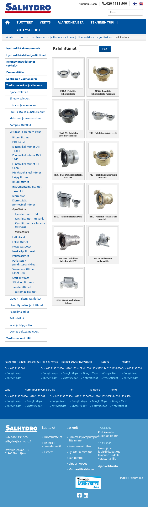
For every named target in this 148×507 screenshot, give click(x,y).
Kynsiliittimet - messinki (29, 218)
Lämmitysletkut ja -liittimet (26, 305)
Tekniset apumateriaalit (51, 444)
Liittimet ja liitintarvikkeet (25, 131)
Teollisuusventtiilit (18, 338)
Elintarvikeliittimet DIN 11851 (26, 148)
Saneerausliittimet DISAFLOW (23, 271)
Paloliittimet (22, 232)
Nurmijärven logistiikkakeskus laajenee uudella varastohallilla (109, 453)
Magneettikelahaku (81, 469)
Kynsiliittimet (19, 209)
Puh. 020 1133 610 (71, 368)
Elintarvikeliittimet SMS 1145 (26, 157)
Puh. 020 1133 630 (111, 368)
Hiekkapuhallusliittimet (26, 172)
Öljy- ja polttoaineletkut (24, 331)
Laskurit (72, 427)
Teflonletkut (17, 318)
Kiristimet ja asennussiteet (26, 118)
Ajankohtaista (71, 22)
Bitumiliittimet (21, 137)
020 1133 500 (114, 3)
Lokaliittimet (20, 242)
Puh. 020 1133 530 (132, 368)
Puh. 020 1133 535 (60, 396)
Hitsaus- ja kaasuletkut (23, 105)
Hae (104, 49)
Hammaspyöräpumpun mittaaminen (82, 438)
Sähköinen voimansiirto (22, 79)
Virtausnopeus (78, 463)
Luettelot (48, 427)
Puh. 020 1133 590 (15, 396)
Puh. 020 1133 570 (91, 368)
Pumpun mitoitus (80, 446)
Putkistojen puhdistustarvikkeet (24, 262)
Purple (124, 477)
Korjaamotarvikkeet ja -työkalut (21, 63)
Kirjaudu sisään (88, 4)
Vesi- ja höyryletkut (21, 325)
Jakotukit (17, 191)
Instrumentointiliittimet (26, 186)
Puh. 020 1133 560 (100, 396)
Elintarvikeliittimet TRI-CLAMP (26, 165)
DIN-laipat (18, 142)
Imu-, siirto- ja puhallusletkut (27, 112)
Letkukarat (18, 237)
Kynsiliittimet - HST (26, 214)
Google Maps (14, 373)
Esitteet (48, 452)
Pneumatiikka (15, 72)
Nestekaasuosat (21, 246)
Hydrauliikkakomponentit (23, 48)
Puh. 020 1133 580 (120, 396)
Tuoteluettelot (53, 437)
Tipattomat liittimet (24, 291)
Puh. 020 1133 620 (51, 368)
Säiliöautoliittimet (23, 282)
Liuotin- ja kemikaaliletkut (25, 298)
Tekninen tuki (102, 22)
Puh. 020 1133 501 (35, 396)
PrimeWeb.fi (136, 477)
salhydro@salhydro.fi (18, 441)
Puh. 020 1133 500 (15, 368)
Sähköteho (76, 458)
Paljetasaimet (20, 256)
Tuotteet (25, 22)
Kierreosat (18, 196)
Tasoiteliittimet (21, 287)
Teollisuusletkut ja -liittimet (24, 85)
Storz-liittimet (20, 278)
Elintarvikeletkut (19, 98)
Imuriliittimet (20, 182)
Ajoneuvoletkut (19, 92)
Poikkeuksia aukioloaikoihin (108, 434)
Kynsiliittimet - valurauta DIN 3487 (30, 225)
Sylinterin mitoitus (80, 452)
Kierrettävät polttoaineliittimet (23, 202)
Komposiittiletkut (20, 125)
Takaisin (8, 37)
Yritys (45, 22)
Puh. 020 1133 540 (80, 396)
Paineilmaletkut (19, 311)
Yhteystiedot (28, 30)
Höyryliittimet (20, 177)
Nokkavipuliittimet (23, 251)
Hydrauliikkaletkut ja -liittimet (26, 55)
